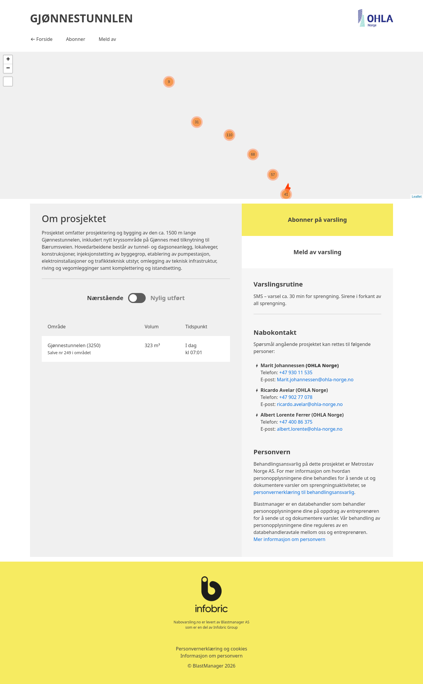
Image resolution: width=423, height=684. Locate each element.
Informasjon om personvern (211, 656)
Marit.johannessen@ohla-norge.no (315, 379)
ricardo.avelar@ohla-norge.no (310, 404)
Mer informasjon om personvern (289, 539)
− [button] (8, 68)
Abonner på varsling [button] (317, 220)
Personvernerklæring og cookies (211, 648)
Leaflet (417, 196)
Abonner (75, 39)
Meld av (107, 39)
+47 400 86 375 (295, 422)
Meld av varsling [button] (317, 252)
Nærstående (105, 298)
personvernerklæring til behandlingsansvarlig (304, 492)
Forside (43, 38)
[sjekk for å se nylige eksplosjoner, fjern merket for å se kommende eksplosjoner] (137, 298)
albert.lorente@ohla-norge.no (309, 429)
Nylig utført (167, 298)
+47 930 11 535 (295, 372)
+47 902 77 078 (295, 397)
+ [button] (8, 59)
